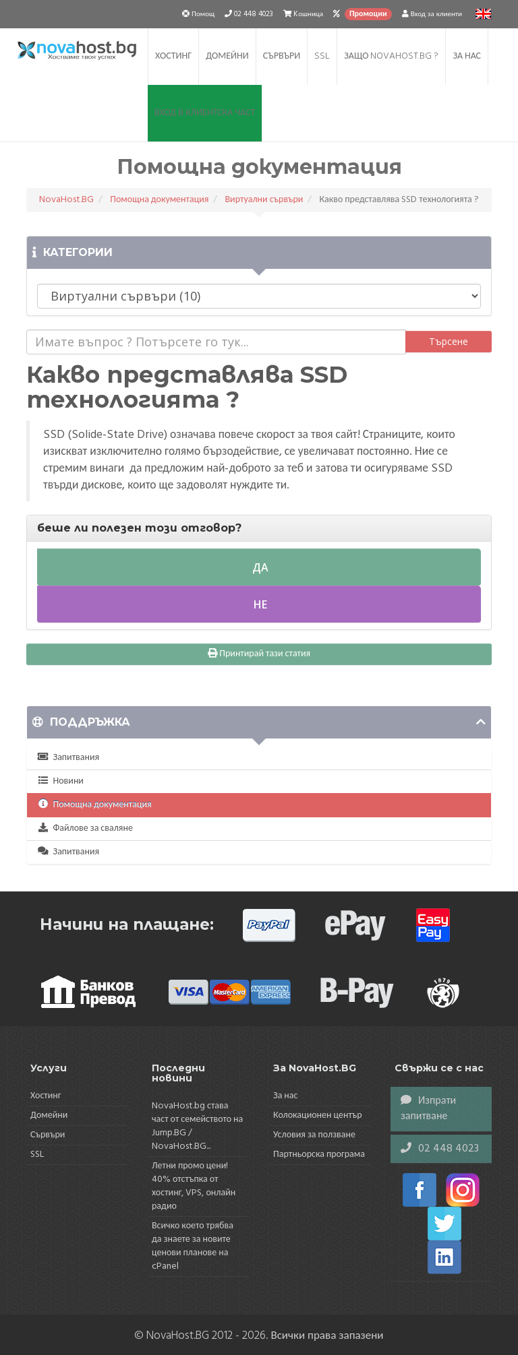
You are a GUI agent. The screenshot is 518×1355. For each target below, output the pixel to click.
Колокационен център (317, 1115)
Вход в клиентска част (204, 113)
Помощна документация (159, 200)
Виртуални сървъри (264, 200)
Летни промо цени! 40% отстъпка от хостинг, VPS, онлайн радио (193, 1186)
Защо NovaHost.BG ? (391, 56)
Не (259, 604)
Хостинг (173, 56)
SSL (322, 56)
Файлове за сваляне (85, 828)
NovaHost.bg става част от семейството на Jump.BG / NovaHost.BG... (197, 1126)
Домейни (227, 56)
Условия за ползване (314, 1135)
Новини (60, 781)
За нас (467, 56)
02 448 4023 (440, 1149)
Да (259, 567)
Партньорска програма (319, 1154)
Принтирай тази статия (259, 654)
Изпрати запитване (428, 1108)
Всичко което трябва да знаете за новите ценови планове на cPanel (192, 1246)
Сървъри (281, 56)
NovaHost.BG (66, 200)
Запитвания (68, 757)
